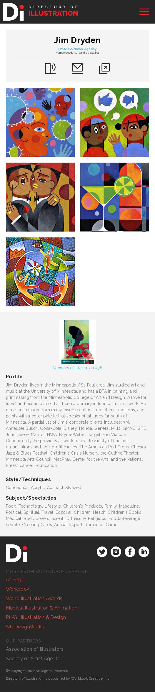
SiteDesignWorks (25, 627)
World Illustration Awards (34, 598)
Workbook (17, 589)
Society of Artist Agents (33, 658)
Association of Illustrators (35, 649)
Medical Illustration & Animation (41, 608)
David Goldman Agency (77, 49)
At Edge (15, 579)
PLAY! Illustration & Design (36, 617)
